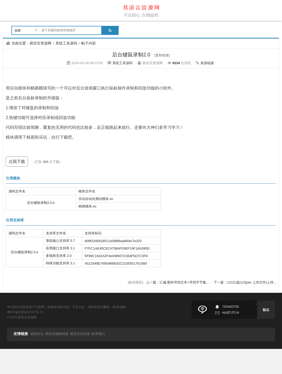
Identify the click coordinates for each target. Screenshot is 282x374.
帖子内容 (88, 43)
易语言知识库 (80, 334)
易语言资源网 (40, 43)
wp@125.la (230, 312)
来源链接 (207, 63)
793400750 (230, 307)
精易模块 (39, 88)
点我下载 (17, 161)
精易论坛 (37, 334)
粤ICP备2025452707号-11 (25, 312)
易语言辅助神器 (57, 334)
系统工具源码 (66, 43)
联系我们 (98, 334)
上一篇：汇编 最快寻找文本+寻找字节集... (178, 282)
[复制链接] (162, 55)
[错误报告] (135, 282)
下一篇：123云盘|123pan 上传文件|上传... (245, 282)
